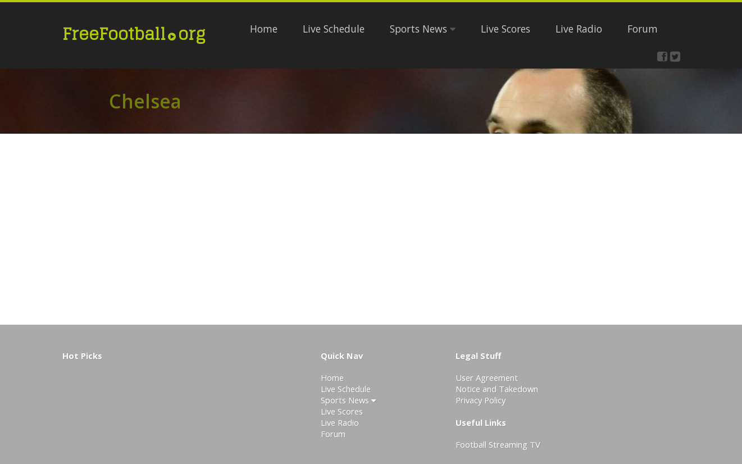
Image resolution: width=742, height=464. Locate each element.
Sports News (423, 28)
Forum (642, 28)
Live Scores (505, 28)
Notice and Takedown (497, 388)
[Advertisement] (570, 229)
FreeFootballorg (133, 33)
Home (263, 28)
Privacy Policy (481, 400)
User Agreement (487, 377)
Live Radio (579, 28)
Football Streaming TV (498, 444)
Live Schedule (334, 28)
